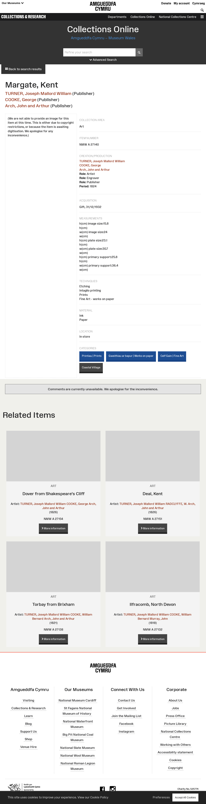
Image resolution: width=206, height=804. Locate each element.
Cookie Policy (99, 797)
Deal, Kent (153, 493)
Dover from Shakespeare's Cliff (53, 493)
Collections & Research (23, 16)
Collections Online (142, 16)
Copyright (175, 768)
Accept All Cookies (185, 797)
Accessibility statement (175, 752)
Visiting (28, 700)
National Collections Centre (177, 16)
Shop (28, 739)
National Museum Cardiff (77, 700)
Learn (28, 716)
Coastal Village (91, 367)
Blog (28, 724)
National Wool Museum (77, 755)
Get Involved (126, 708)
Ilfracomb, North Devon (153, 604)
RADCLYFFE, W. (176, 503)
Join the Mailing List (126, 716)
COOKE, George (20, 99)
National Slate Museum (77, 748)
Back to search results (23, 69)
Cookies (175, 760)
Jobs (175, 708)
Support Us (28, 731)
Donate (166, 3)
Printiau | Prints (92, 355)
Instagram (126, 731)
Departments (117, 16)
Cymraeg (198, 3)
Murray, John (159, 618)
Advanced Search (103, 60)
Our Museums (13, 3)
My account (182, 3)
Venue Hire (28, 747)
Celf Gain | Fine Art (172, 355)
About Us (175, 700)
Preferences (161, 797)
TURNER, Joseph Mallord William (38, 93)
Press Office (175, 716)
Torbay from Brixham (53, 604)
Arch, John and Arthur (27, 105)
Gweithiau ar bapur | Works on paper (131, 355)
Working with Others (175, 744)
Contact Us (126, 700)
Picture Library (175, 724)
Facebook (126, 724)
